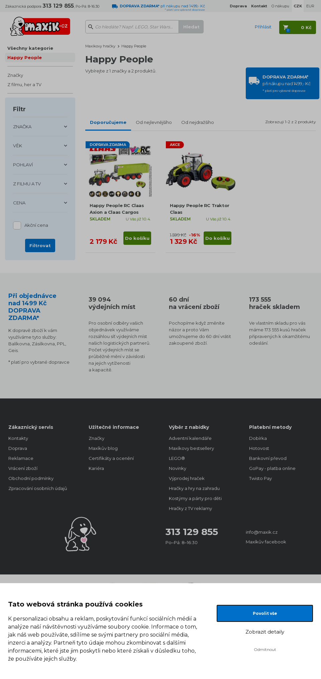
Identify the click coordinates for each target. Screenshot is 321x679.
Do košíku (137, 238)
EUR (310, 6)
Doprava (17, 448)
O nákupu (280, 6)
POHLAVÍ (23, 164)
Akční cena (36, 225)
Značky (15, 75)
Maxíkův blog (103, 448)
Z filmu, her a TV (24, 84)
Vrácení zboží (22, 468)
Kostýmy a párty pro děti (195, 498)
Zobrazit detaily (264, 632)
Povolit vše (265, 613)
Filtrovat (40, 245)
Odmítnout (265, 649)
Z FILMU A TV (27, 183)
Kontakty (18, 438)
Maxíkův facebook (266, 541)
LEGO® (177, 458)
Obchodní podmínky (31, 478)
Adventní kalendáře (190, 438)
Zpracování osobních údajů (37, 488)
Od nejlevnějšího (154, 122)
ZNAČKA (22, 126)
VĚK (17, 145)
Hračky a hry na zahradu (194, 488)
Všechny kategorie (30, 48)
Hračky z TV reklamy (190, 508)
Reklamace (20, 458)
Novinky (177, 468)
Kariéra (96, 468)
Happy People (24, 57)
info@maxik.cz (262, 532)
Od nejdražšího (197, 122)
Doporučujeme (108, 122)
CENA (19, 202)
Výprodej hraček (187, 478)
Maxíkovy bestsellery (191, 448)
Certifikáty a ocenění (111, 458)
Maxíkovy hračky (100, 46)
